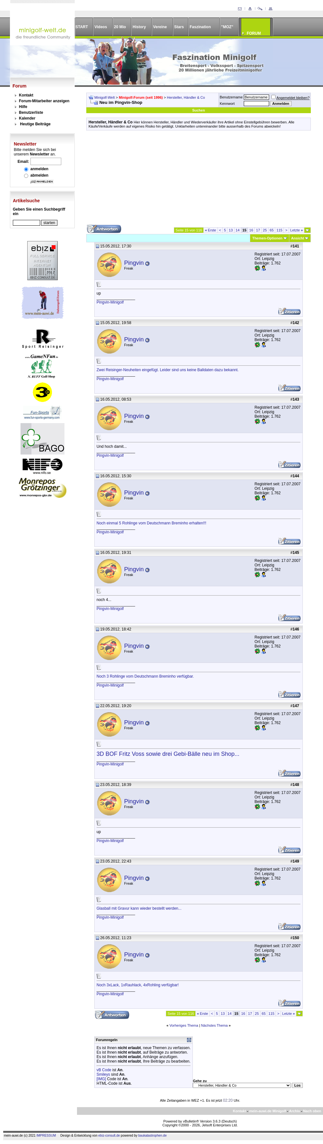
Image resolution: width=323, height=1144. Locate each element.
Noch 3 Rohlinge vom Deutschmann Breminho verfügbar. (145, 676)
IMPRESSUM (46, 1135)
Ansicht (297, 238)
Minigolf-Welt (104, 97)
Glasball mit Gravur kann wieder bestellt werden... (139, 908)
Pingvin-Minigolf (110, 302)
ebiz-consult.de (109, 1135)
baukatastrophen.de (152, 1135)
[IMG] (101, 1079)
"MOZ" (227, 27)
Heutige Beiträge (35, 124)
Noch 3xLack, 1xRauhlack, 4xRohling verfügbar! (138, 985)
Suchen (198, 110)
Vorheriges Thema (183, 1025)
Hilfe (23, 106)
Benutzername (231, 97)
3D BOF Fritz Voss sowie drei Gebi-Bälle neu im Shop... (168, 754)
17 (258, 230)
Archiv (294, 1111)
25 (265, 230)
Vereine (160, 27)
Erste (210, 230)
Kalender (27, 118)
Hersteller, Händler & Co (186, 97)
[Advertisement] (198, 180)
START (81, 27)
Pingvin (134, 262)
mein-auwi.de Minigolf (267, 1111)
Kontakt (26, 95)
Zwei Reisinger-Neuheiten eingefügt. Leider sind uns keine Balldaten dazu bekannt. (168, 370)
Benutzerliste (31, 112)
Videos (100, 27)
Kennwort (227, 103)
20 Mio (120, 27)
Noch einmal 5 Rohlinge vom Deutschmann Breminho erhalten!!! (151, 523)
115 (279, 230)
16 (251, 230)
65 (272, 230)
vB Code (104, 1070)
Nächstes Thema (214, 1025)
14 (238, 230)
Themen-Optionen (267, 238)
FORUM (254, 33)
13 (231, 230)
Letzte (296, 230)
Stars (179, 27)
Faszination (200, 27)
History (139, 27)
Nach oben (312, 1111)
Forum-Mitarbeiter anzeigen (44, 101)
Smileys (103, 1074)
